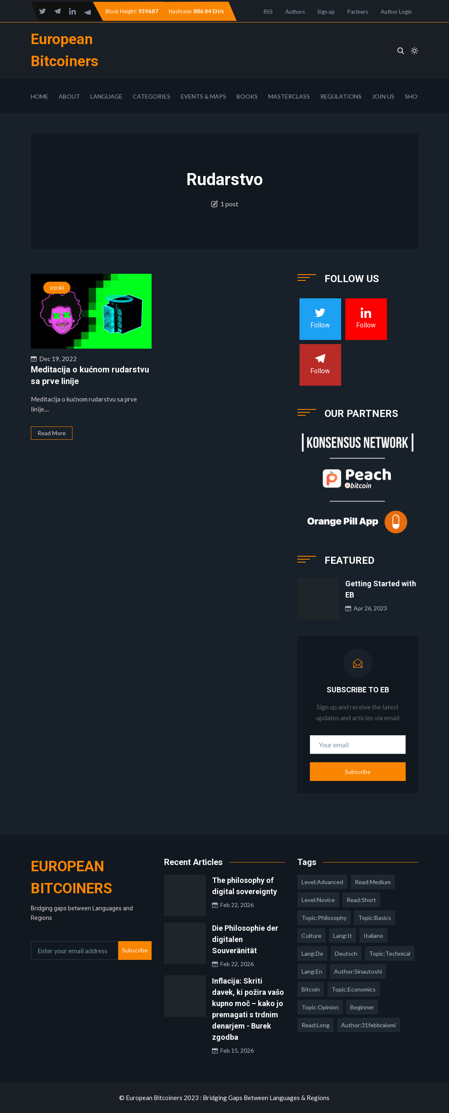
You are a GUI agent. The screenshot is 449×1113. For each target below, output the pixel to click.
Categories (151, 96)
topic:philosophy (324, 917)
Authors (295, 11)
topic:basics (374, 917)
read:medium (373, 881)
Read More (51, 432)
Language (106, 96)
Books (247, 96)
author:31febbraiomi (368, 1025)
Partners (357, 11)
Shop (413, 96)
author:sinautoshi (358, 971)
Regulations (341, 96)
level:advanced (322, 881)
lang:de (312, 953)
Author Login (396, 11)
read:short (361, 899)
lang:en (312, 971)
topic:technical (389, 953)
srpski (57, 287)
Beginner (362, 1007)
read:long (315, 1025)
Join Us (383, 96)
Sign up (326, 11)
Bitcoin (311, 989)
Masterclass (289, 96)
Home (39, 96)
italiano (373, 935)
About (69, 96)
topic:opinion (320, 1007)
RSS (268, 11)
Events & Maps (203, 96)
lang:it (342, 935)
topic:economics (354, 989)
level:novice (318, 899)
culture (312, 935)
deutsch (346, 953)
